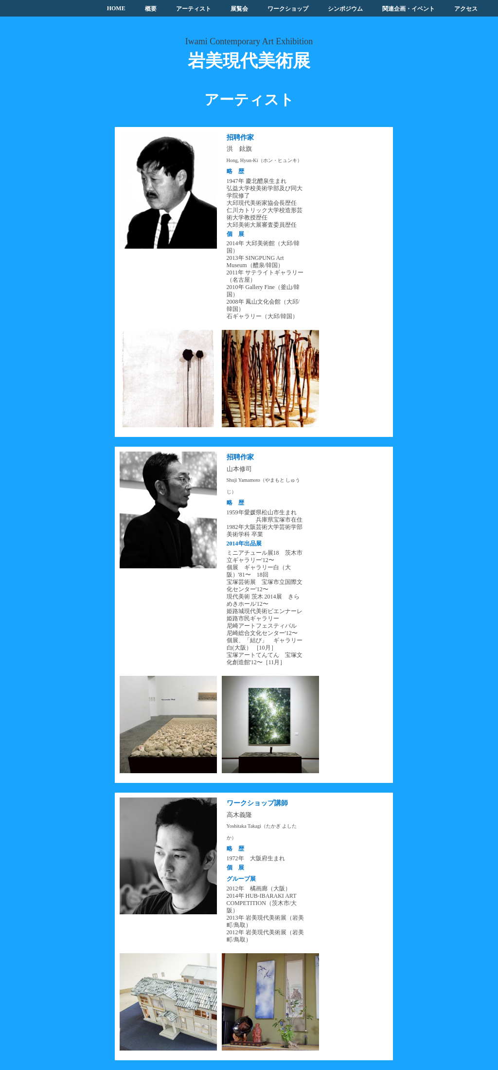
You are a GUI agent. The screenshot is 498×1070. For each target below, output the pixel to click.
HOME (116, 8)
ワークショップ (287, 8)
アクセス (466, 8)
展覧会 (239, 8)
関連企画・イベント (408, 8)
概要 (151, 8)
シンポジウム (345, 8)
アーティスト (193, 8)
